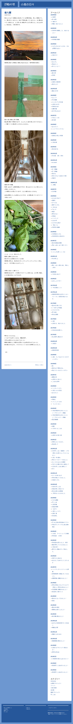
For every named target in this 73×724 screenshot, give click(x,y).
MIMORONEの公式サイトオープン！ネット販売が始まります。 (60, 296)
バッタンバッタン (57, 388)
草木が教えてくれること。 (59, 477)
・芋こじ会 (5, 711)
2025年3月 (53, 28)
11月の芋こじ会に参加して (59, 466)
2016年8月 (53, 363)
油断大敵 (54, 108)
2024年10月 (54, 37)
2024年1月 (53, 53)
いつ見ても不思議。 (57, 307)
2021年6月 (53, 167)
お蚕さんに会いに (57, 379)
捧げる (54, 173)
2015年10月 (54, 484)
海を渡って (55, 444)
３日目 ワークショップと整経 (60, 533)
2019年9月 (53, 231)
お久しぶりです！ (57, 281)
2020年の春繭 (56, 227)
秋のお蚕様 (55, 314)
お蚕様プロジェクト (56, 683)
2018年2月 (53, 278)
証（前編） (55, 171)
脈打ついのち (55, 205)
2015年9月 (53, 497)
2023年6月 (53, 70)
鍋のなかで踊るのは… (58, 368)
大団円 (54, 17)
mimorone (53, 681)
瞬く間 (54, 73)
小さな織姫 (55, 500)
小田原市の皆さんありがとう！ (60, 658)
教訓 (53, 211)
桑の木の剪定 (55, 607)
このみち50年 (55, 381)
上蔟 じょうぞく (56, 511)
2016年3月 (53, 424)
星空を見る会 (55, 652)
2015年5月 (53, 520)
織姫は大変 (55, 627)
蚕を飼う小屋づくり (57, 591)
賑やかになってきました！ (59, 598)
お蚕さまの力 (55, 104)
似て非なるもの (56, 111)
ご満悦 (54, 184)
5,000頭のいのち (56, 234)
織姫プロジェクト (55, 692)
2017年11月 (54, 292)
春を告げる (55, 149)
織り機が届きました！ (58, 616)
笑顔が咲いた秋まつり (58, 488)
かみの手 (54, 220)
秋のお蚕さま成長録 (57, 491)
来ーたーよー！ (56, 66)
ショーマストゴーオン (58, 129)
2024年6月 (53, 44)
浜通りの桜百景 (56, 82)
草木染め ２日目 (57, 535)
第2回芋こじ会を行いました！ (60, 665)
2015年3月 (53, 540)
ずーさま (54, 202)
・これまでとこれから (52, 707)
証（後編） (55, 169)
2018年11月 (54, 256)
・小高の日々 (28, 709)
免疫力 (54, 178)
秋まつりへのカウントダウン (60, 370)
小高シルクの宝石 (57, 390)
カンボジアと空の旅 (57, 102)
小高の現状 (54, 687)
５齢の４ (54, 21)
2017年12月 (54, 285)
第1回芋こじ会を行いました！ (60, 672)
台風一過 (54, 513)
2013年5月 (53, 670)
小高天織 (54, 504)
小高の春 (54, 142)
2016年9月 (53, 354)
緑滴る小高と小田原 (57, 135)
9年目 (53, 75)
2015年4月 (53, 531)
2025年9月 (53, 15)
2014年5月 (53, 596)
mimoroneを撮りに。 (57, 330)
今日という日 (38, 365)
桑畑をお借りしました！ (58, 609)
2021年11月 (54, 160)
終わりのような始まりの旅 (59, 175)
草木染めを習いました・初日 (60, 542)
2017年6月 (53, 319)
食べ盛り (54, 19)
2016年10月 (54, 348)
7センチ (54, 209)
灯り (53, 468)
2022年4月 (53, 140)
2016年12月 (54, 341)
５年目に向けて (56, 274)
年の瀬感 (54, 99)
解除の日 (54, 377)
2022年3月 (53, 146)
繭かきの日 (55, 91)
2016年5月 (53, 397)
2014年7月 (53, 567)
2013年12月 (54, 620)
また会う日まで (56, 198)
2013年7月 (53, 656)
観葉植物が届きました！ (58, 641)
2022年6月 (53, 124)
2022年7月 (53, 115)
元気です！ (55, 55)
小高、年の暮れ (56, 457)
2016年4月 (53, 408)
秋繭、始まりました (57, 23)
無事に (54, 200)
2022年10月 (54, 88)
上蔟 (53, 321)
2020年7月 (53, 189)
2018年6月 (53, 263)
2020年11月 (54, 182)
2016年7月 (53, 374)
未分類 (52, 690)
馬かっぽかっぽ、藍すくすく (60, 245)
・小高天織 (5, 709)
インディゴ (55, 218)
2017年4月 (53, 328)
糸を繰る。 (55, 515)
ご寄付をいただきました (58, 493)
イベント (53, 685)
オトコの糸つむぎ (57, 475)
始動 (53, 426)
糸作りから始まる (57, 558)
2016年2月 (53, 433)
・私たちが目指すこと (7, 707)
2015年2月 (53, 556)
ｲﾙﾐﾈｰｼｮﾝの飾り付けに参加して (60, 464)
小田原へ (54, 343)
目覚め (54, 216)
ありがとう (8, 365)
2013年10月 (54, 638)
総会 (53, 600)
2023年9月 (53, 59)
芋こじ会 (54, 502)
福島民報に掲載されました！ (60, 578)
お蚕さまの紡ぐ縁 (57, 435)
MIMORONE (55, 350)
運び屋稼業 (55, 419)
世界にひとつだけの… (58, 442)
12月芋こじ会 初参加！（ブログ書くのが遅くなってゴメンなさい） (60, 453)
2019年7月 (53, 240)
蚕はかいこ (55, 64)
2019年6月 (53, 249)
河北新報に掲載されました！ (60, 589)
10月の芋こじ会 (56, 486)
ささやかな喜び (56, 222)
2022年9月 (53, 95)
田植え (54, 399)
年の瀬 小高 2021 (57, 155)
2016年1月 (53, 439)
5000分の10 (55, 106)
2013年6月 (53, 663)
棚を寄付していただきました (60, 544)
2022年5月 (53, 133)
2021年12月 (54, 153)
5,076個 (54, 191)
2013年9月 (53, 645)
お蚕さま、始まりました (58, 323)
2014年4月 (53, 605)
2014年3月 (53, 614)
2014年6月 (53, 582)
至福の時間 (55, 506)
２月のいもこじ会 (57, 428)
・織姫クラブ (5, 710)
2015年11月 (54, 473)
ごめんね (54, 207)
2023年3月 (53, 79)
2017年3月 (53, 334)
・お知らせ (27, 707)
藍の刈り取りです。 (57, 305)
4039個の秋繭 (56, 39)
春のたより (55, 84)
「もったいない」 (57, 404)
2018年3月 (53, 272)
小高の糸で (55, 547)
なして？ (54, 97)
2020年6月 (53, 196)
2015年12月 (54, 448)
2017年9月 (53, 303)
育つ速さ (54, 312)
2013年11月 (54, 632)
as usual (54, 162)
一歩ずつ (54, 509)
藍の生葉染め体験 (57, 243)
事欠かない (55, 213)
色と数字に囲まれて (57, 336)
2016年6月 (53, 386)
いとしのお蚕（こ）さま (58, 251)
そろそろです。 (56, 310)
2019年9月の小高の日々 (58, 236)
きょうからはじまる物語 (58, 462)
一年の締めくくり (57, 287)
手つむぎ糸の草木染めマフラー (60, 522)
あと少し (54, 61)
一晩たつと (55, 225)
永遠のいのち (55, 480)
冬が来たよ (55, 258)
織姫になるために (57, 634)
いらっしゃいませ (57, 401)
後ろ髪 (7, 12)
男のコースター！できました (60, 459)
